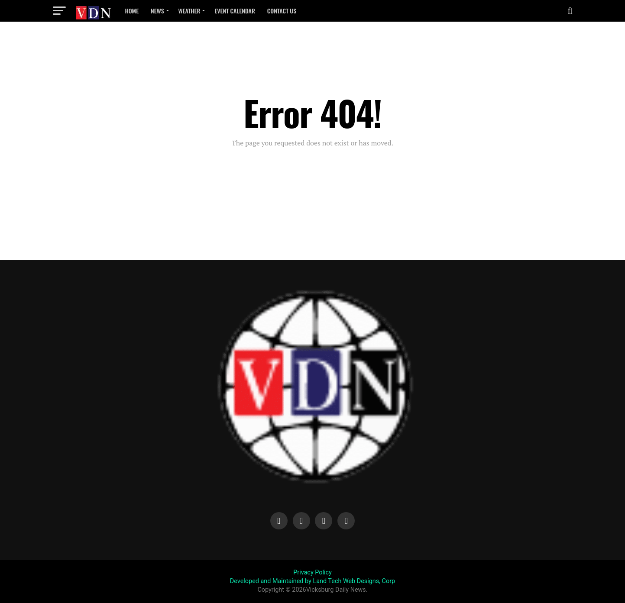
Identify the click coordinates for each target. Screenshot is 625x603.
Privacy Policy (312, 572)
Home (132, 10)
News (157, 10)
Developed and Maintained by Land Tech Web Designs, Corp (312, 581)
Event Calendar (234, 10)
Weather (189, 10)
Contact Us (282, 10)
